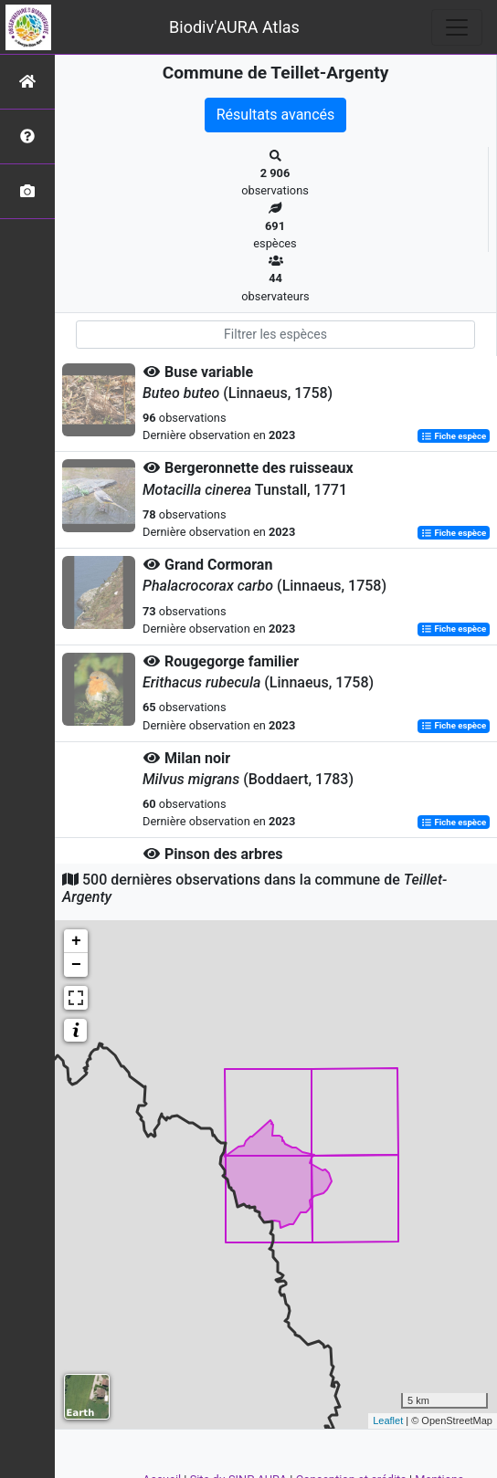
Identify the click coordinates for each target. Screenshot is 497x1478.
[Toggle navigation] (456, 27)
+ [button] (76, 941)
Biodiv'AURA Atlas (234, 27)
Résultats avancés (276, 114)
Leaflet (388, 1420)
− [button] (76, 965)
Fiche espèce (453, 436)
